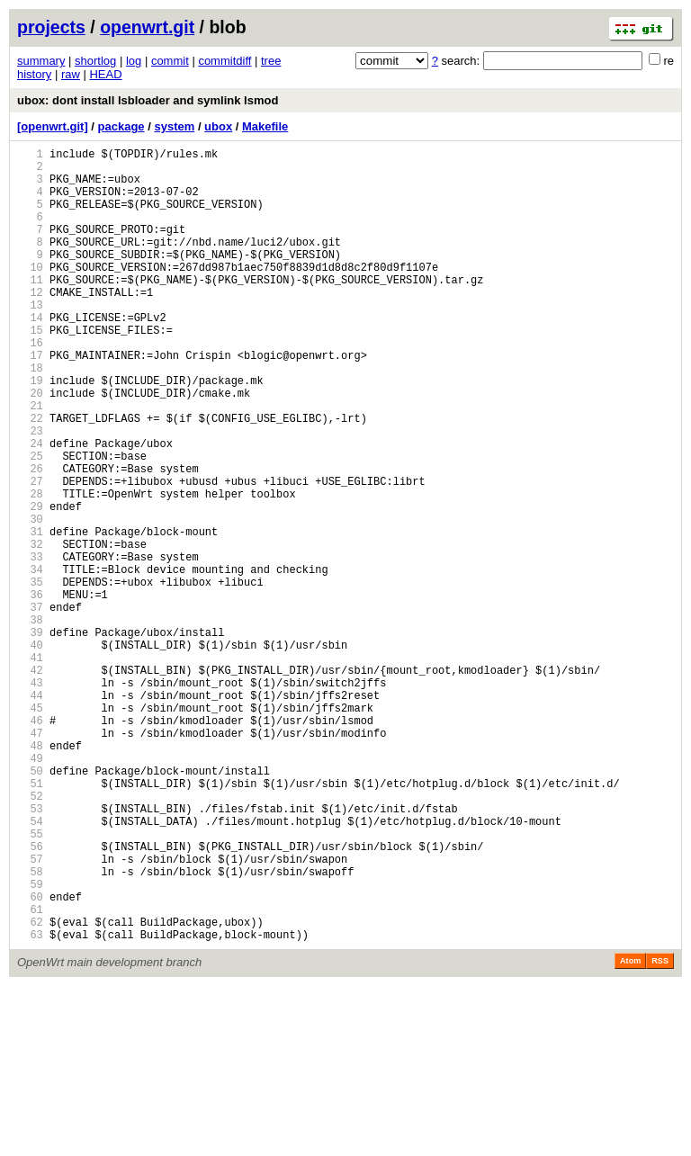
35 (30, 676)
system (174, 126)
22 (30, 477)
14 (30, 355)
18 (30, 416)
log (133, 60)
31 (30, 615)
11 (30, 309)
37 (30, 706)
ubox (218, 126)
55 (30, 982)
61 (30, 1073)
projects (51, 27)
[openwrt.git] (52, 126)
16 (30, 385)
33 (30, 645)
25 (30, 523)
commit (170, 60)
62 (30, 1089)
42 (30, 783)
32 (30, 630)
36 (30, 691)
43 (30, 798)
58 (30, 1027)
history (34, 74)
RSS (660, 1130)
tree (271, 60)
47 (30, 859)
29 (30, 584)
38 (30, 722)
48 (30, 875)
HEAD (105, 74)
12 (30, 324)
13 (30, 339)
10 (30, 293)
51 (30, 920)
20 (30, 446)
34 (30, 660)
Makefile (265, 126)
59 (30, 1043)
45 (30, 829)
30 (30, 599)
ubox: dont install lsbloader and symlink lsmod (147, 100)
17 (30, 400)
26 (30, 538)
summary (41, 60)
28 (30, 569)
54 (30, 966)
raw (70, 74)
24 (30, 507)
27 (30, 553)
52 (30, 936)
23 (30, 492)
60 (30, 1058)
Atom (630, 1130)
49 (30, 890)
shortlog (95, 60)
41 (30, 767)
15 (30, 370)
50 (30, 905)
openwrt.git (147, 27)
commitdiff (224, 60)
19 (30, 431)
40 (30, 752)
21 (30, 462)
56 (30, 997)
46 (30, 844)
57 (30, 1012)
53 (30, 951)
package (121, 126)
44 (30, 813)
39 (30, 737)
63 (30, 1104)
